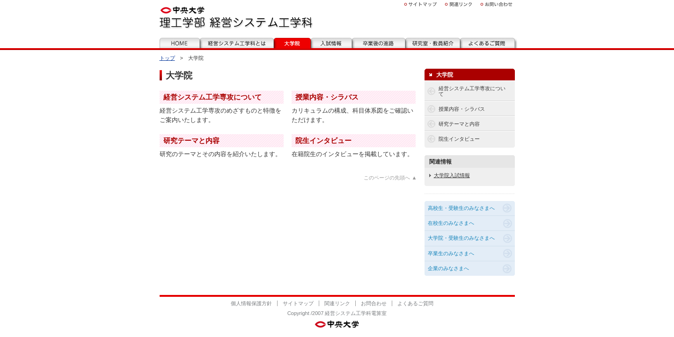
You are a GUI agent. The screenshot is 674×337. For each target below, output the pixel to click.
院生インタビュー (323, 140)
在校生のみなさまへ (451, 223)
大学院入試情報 (452, 175)
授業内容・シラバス (327, 97)
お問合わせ (374, 303)
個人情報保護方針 (251, 303)
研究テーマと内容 (191, 140)
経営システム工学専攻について (212, 97)
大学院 (444, 75)
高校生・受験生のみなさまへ (461, 208)
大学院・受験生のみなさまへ (461, 238)
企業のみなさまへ (448, 268)
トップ (167, 58)
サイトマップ (298, 303)
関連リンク (337, 303)
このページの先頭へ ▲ (390, 177)
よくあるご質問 (415, 303)
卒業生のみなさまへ (451, 253)
